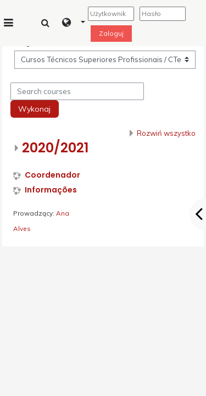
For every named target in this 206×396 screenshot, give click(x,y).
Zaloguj (111, 33)
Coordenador (52, 175)
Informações (51, 190)
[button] (74, 23)
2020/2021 (55, 148)
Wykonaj (34, 109)
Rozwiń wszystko (166, 133)
